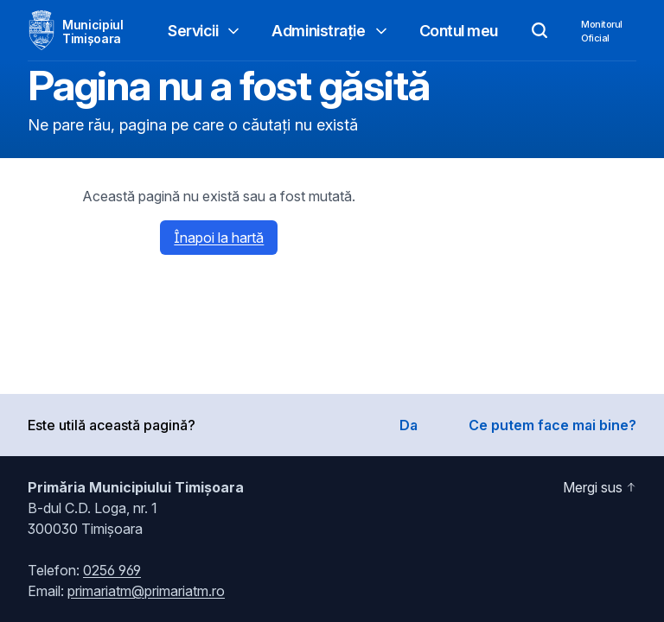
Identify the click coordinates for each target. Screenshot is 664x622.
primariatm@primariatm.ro (146, 591)
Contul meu (459, 31)
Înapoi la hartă (219, 237)
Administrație (330, 31)
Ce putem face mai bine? (552, 425)
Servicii (205, 31)
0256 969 (112, 570)
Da (408, 425)
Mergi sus (599, 487)
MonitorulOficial (601, 31)
